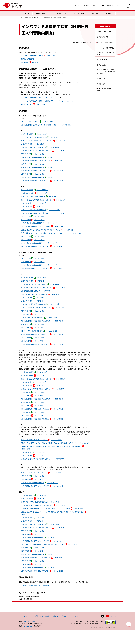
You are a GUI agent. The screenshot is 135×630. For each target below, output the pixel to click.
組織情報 (109, 13)
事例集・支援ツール (42, 13)
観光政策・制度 (79, 13)
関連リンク (64, 616)
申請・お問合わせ (107, 5)
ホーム (21, 17)
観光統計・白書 (61, 13)
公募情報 (26, 13)
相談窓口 (55, 616)
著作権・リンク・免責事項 (42, 616)
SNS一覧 (113, 616)
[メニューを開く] (129, 5)
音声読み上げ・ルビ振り (90, 5)
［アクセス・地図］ (30, 621)
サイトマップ (74, 616)
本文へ (77, 5)
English (118, 5)
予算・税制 (94, 13)
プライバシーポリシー (25, 616)
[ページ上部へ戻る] (128, 624)
